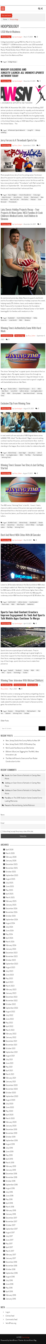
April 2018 (9, 1203)
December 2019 (11, 1129)
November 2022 (12, 1000)
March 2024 (10, 941)
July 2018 (9, 1192)
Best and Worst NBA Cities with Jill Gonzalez (21, 535)
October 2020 (11, 1092)
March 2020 (10, 1118)
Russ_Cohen (18, 145)
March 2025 (10, 897)
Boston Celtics (12, 389)
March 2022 (10, 1030)
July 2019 (9, 1148)
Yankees (26, 713)
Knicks (26, 197)
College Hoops (12, 62)
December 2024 (11, 908)
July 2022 (9, 1015)
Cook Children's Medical (24, 318)
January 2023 (11, 993)
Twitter (25, 672)
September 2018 (12, 1184)
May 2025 (9, 890)
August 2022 (10, 1011)
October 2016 (10, 1269)
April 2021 (9, 1070)
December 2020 (12, 1085)
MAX (3, 393)
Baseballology (6, 685)
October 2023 (11, 960)
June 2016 (9, 1284)
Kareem (10, 711)
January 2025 (11, 905)
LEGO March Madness (10, 31)
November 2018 (11, 1177)
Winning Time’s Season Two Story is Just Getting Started (22, 466)
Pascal (7, 805)
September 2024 (12, 919)
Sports (9, 672)
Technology (17, 672)
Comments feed (11, 1319)
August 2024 (10, 923)
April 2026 (9, 849)
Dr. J (33, 389)
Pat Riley (27, 455)
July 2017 (9, 1236)
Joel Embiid (11, 602)
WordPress (13, 1340)
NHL (3, 672)
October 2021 (10, 1048)
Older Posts (5, 721)
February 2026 (11, 857)
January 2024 (11, 949)
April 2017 (9, 1247)
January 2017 (11, 1258)
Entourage (37, 195)
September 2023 (12, 963)
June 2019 (9, 1151)
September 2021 (12, 1052)
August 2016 (10, 1276)
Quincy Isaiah (17, 393)
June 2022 (10, 1019)
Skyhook (7, 713)
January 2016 (11, 1299)
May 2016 (9, 1288)
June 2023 (10, 975)
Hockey (26, 670)
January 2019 (11, 1170)
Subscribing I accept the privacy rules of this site (17, 831)
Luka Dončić (13, 320)
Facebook (18, 670)
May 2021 (9, 1067)
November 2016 (11, 1265)
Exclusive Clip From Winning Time (15, 403)
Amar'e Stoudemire (25, 195)
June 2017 (9, 1240)
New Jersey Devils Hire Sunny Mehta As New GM (23, 740)
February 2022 (11, 1033)
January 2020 (11, 1125)
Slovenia (27, 320)
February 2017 (11, 1254)
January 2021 (11, 1081)
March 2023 (10, 986)
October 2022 (11, 1004)
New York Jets (14, 199)
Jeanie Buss (10, 525)
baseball (10, 670)
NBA (20, 320)
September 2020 (12, 1096)
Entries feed (10, 1316)
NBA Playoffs (21, 604)
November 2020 (12, 1089)
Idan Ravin (5, 391)
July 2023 (9, 971)
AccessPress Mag (30, 1340)
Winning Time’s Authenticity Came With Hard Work (21, 329)
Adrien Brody (12, 453)
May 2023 (9, 978)
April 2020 (9, 1114)
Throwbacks (12, 202)
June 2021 (9, 1063)
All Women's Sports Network (16, 130)
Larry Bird (14, 391)
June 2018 (9, 1195)
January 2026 (11, 860)
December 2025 (11, 864)
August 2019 (10, 1144)
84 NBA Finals (12, 522)
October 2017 (10, 1225)
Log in (8, 1312)
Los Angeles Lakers (36, 391)
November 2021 (11, 1044)
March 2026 (10, 853)
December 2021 (11, 1041)
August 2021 (10, 1056)
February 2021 (11, 1078)
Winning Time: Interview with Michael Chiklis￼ (22, 680)
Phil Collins (24, 199)
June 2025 (10, 886)
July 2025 (9, 882)
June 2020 (10, 1107)
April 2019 (9, 1159)
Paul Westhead (37, 455)
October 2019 (10, 1137)
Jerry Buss (31, 453)
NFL (38, 670)
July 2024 (9, 927)
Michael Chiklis (20, 711)
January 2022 (11, 1037)
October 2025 (11, 871)
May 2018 (9, 1199)
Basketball (11, 318)
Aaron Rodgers (12, 195)
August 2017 (10, 1232)
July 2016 (9, 1280)
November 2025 (12, 868)
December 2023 (11, 952)
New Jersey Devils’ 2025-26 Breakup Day (21, 744)
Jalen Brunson (6, 197)
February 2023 (11, 989)
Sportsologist (18, 37)
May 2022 (9, 1022)
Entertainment (7, 335)
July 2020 (9, 1103)
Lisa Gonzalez (33, 602)
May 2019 (9, 1155)
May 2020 (9, 1111)
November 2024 (11, 912)
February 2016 (11, 1295)
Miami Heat (5, 604)
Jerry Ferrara (17, 197)
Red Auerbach (31, 711)
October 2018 (10, 1181)
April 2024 (9, 938)
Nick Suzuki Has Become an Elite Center (20, 748)
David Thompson (24, 389)
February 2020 (11, 1122)
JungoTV (30, 130)
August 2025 (10, 879)
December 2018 (11, 1173)
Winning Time (6, 457)
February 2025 (11, 901)
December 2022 (11, 997)
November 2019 (11, 1133)
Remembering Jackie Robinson (23, 805)
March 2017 (10, 1251)
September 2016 (12, 1273)
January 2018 (11, 1214)
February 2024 (11, 945)
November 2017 (11, 1221)
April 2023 (9, 982)
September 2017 (12, 1229)
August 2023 (10, 967)
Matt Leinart (34, 197)
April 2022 (9, 1026)
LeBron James (24, 391)
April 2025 (9, 894)
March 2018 (10, 1207)
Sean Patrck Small (28, 393)
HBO (39, 389)
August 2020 (10, 1100)
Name (2, 815)
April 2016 (9, 1291)
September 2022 (12, 1008)
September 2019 (12, 1140)
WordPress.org (11, 1323)
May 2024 (9, 934)
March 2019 (10, 1162)
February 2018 (11, 1210)
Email (2, 823)
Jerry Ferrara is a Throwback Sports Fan (19, 140)
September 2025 (12, 875)
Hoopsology (6, 37)
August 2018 (10, 1188)
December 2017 (11, 1218)
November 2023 (12, 956)
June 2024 (10, 930)
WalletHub (30, 604)
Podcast (33, 199)
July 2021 (9, 1059)
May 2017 (9, 1243)
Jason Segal (22, 453)
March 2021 (10, 1074)
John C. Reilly (30, 525)
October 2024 (11, 916)
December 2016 (11, 1262)
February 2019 (11, 1166)
